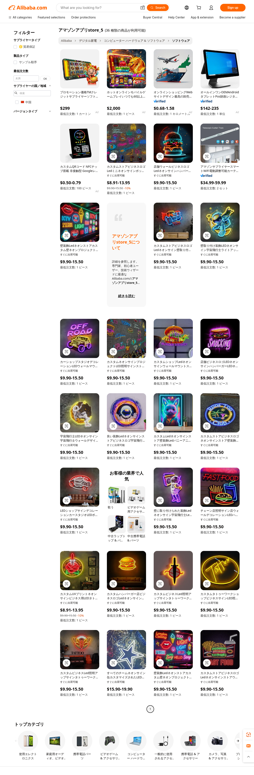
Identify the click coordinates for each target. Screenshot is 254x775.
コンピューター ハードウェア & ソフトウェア (134, 41)
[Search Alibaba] (99, 7)
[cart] (199, 8)
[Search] (158, 7)
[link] (248, 734)
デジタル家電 (88, 41)
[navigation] (32, 370)
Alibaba (66, 41)
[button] (142, 7)
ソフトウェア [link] (181, 41)
